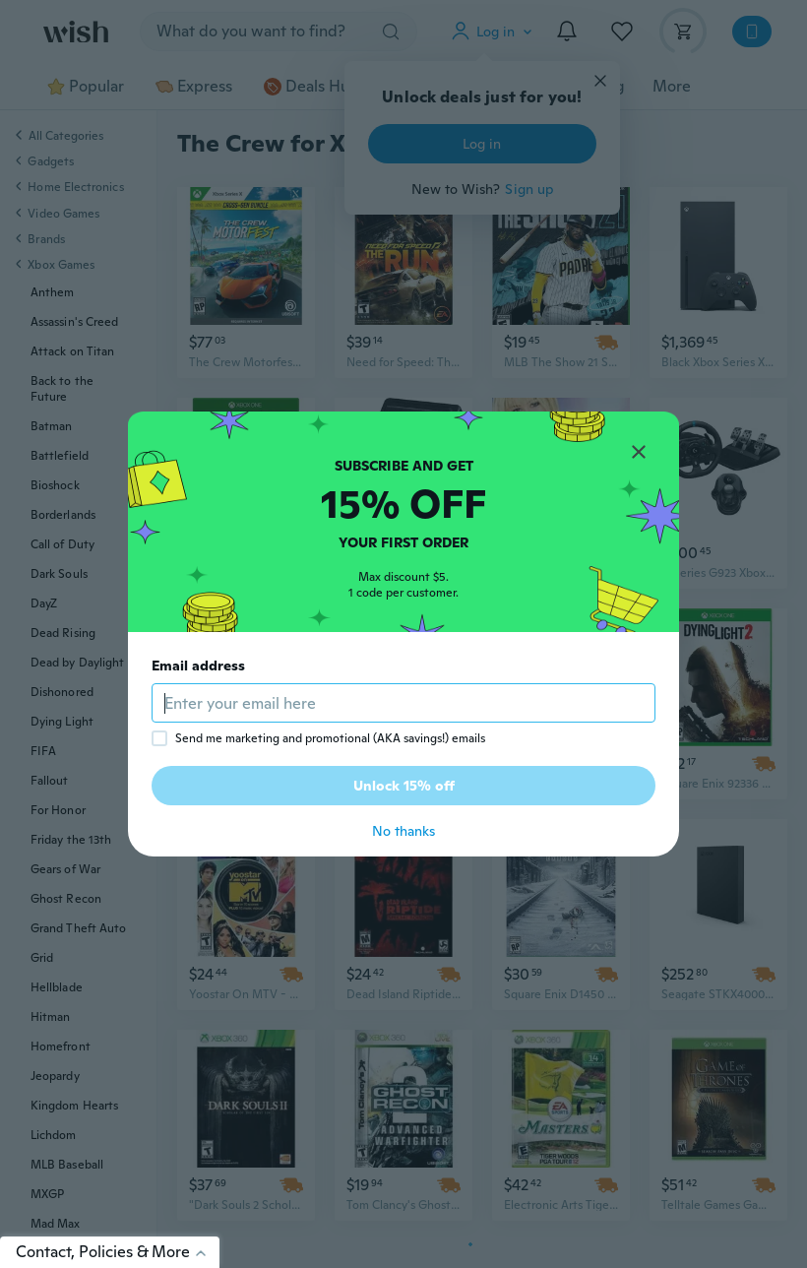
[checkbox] (159, 738)
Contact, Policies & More (117, 1251)
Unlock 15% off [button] (404, 785)
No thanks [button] (403, 831)
